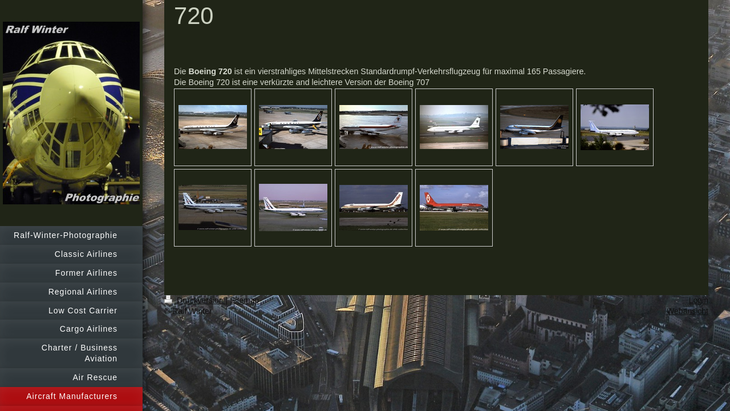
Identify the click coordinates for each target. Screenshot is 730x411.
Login (698, 300)
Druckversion (194, 300)
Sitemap (244, 300)
